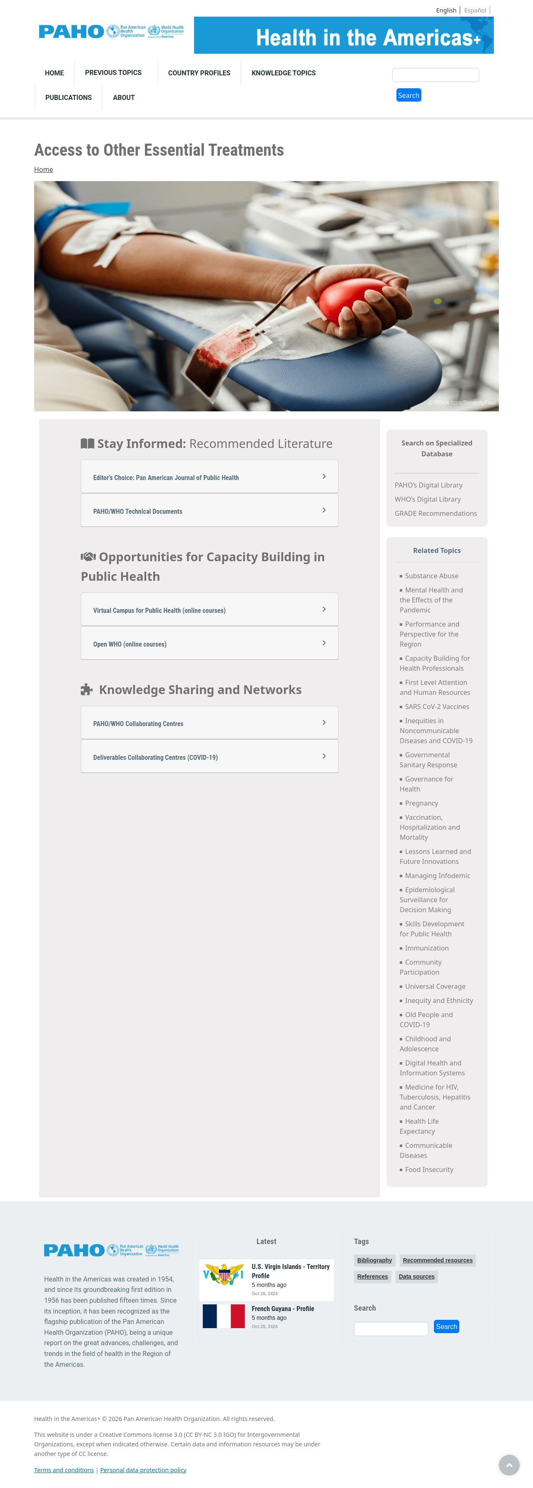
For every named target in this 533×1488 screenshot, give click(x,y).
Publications (68, 98)
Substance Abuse (431, 575)
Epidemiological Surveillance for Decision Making (427, 899)
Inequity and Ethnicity (439, 1000)
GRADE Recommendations (436, 513)
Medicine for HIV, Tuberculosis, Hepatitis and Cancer (435, 1097)
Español (475, 10)
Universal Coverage (435, 986)
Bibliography (374, 1260)
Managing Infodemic (437, 875)
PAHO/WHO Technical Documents (209, 511)
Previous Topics (113, 73)
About (123, 98)
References (372, 1277)
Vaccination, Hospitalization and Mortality (430, 827)
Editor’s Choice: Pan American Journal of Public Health (209, 477)
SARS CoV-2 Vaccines (437, 706)
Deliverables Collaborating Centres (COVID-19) (209, 757)
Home (54, 73)
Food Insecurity (429, 1169)
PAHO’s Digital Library (429, 485)
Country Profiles (199, 73)
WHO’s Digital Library (428, 499)
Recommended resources (438, 1260)
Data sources (417, 1277)
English (446, 10)
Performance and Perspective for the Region (430, 634)
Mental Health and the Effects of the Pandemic (431, 600)
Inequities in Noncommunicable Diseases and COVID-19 (436, 730)
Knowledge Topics (284, 73)
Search (409, 95)
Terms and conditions (64, 1470)
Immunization (427, 948)
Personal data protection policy (143, 1470)
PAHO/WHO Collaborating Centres (209, 723)
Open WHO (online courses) (209, 643)
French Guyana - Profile (283, 1309)
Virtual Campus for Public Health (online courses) (209, 610)
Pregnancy (422, 803)
